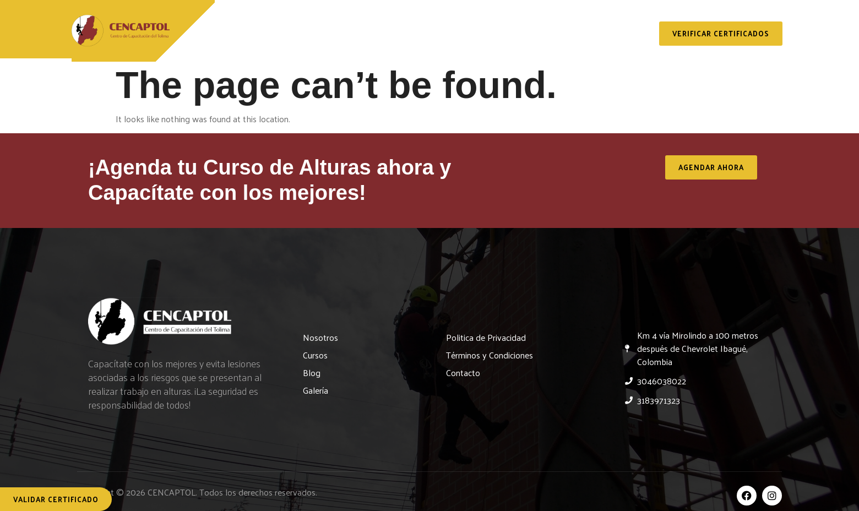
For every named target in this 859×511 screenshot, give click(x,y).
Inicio (250, 23)
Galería (593, 23)
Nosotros (315, 23)
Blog (536, 23)
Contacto (437, 49)
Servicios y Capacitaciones (432, 23)
